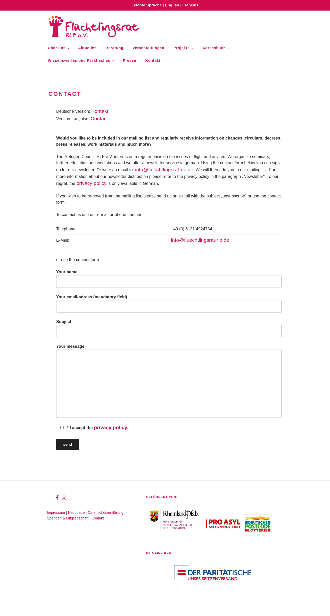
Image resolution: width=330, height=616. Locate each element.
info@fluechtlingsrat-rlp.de (164, 169)
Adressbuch (216, 48)
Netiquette (76, 512)
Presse (129, 60)
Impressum (56, 512)
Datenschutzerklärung (105, 512)
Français (190, 5)
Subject (169, 328)
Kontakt (153, 60)
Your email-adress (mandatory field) (169, 304)
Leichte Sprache (146, 5)
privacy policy (92, 183)
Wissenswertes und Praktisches (81, 60)
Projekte (184, 48)
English (172, 5)
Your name (169, 279)
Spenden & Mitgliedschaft (67, 518)
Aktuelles (87, 48)
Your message (169, 381)
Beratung (114, 48)
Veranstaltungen (148, 48)
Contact (99, 118)
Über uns (59, 48)
